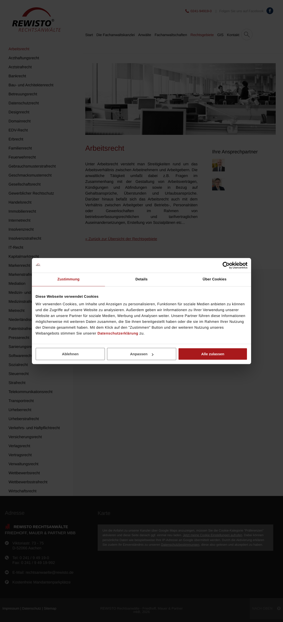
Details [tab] (141, 279)
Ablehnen (70, 354)
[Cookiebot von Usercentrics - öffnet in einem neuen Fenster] (226, 265)
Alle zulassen (212, 354)
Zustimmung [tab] (68, 279)
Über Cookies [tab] (214, 279)
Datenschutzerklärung (117, 333)
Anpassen (141, 354)
